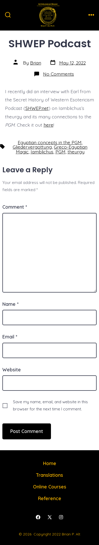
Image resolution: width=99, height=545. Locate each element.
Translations (49, 475)
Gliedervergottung (32, 147)
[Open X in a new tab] (49, 517)
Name (10, 304)
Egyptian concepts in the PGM (50, 142)
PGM (60, 152)
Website (11, 369)
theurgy (76, 152)
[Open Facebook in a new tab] (38, 517)
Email (9, 337)
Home (49, 463)
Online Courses (49, 487)
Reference (49, 498)
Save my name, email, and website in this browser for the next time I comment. (50, 405)
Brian (35, 63)
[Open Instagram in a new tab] (60, 517)
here (48, 125)
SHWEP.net (37, 108)
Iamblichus (42, 152)
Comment (14, 207)
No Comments (58, 74)
